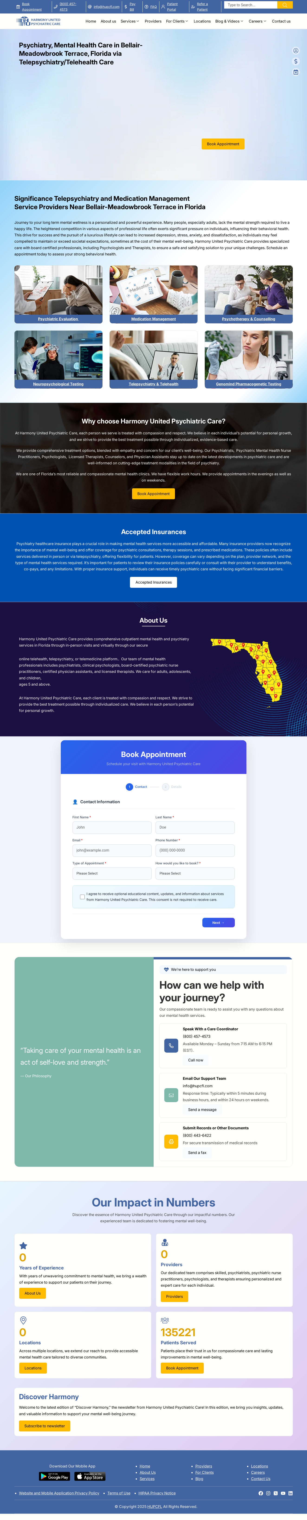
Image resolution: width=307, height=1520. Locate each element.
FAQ (153, 7)
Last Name (163, 817)
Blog (199, 1478)
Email (76, 840)
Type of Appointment (88, 863)
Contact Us (260, 1478)
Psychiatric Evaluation (58, 319)
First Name (80, 817)
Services (128, 21)
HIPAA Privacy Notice (157, 1493)
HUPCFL (154, 1506)
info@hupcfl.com (107, 7)
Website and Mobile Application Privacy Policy (59, 1493)
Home (91, 21)
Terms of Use (118, 1493)
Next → (218, 923)
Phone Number (166, 840)
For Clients (175, 21)
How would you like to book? (176, 863)
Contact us (281, 21)
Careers (255, 21)
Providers (153, 21)
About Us (148, 1472)
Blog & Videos (227, 21)
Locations (202, 21)
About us (108, 21)
